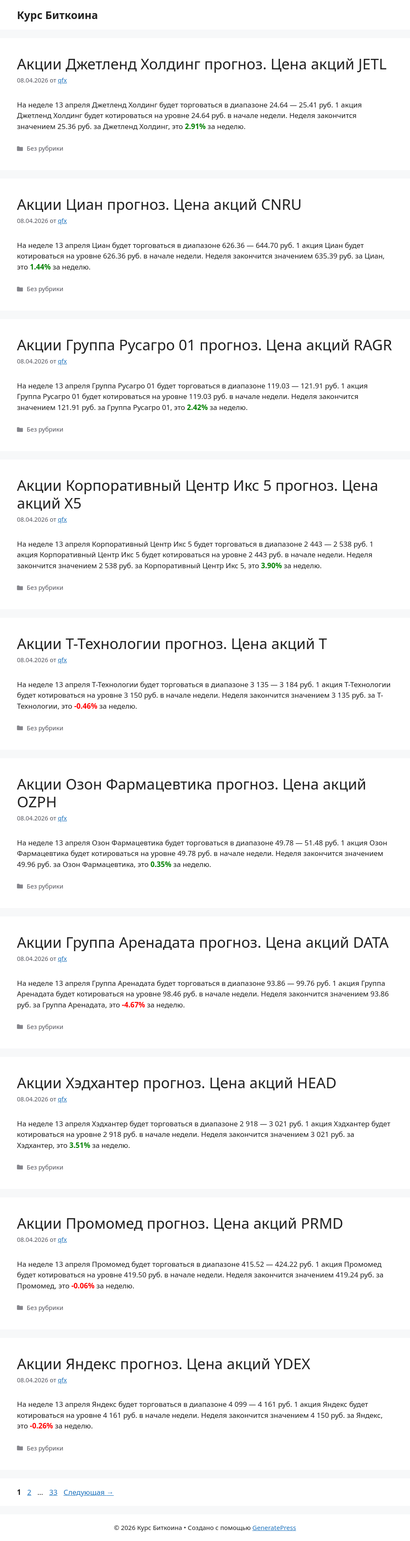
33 (54, 1492)
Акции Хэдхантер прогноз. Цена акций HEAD (176, 1082)
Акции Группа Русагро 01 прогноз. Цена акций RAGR (204, 345)
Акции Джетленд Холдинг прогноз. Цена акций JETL (202, 64)
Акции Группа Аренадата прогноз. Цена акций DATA (203, 942)
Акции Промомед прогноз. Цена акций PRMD (180, 1223)
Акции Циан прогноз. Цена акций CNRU (159, 204)
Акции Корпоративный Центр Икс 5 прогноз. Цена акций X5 (197, 494)
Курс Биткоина (57, 15)
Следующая (89, 1492)
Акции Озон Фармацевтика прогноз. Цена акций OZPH (191, 793)
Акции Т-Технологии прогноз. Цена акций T (172, 643)
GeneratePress (274, 1527)
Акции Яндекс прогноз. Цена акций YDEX (163, 1363)
